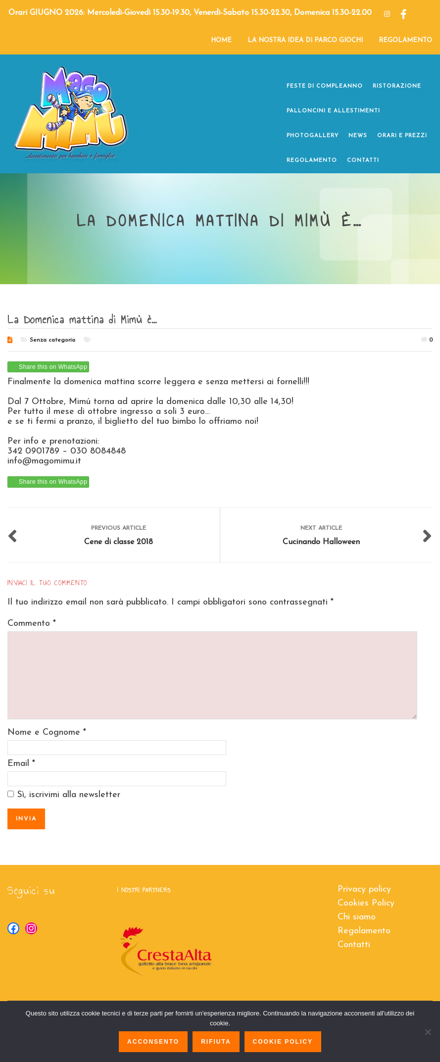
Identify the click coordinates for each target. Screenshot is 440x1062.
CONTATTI (363, 160)
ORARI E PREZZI (402, 136)
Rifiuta (216, 1041)
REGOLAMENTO (405, 40)
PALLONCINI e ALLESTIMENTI (333, 111)
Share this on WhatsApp (53, 366)
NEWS (357, 136)
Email (18, 763)
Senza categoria (52, 340)
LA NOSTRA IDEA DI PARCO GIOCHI (305, 40)
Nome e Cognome (43, 732)
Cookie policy (283, 1041)
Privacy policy (364, 889)
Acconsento (153, 1041)
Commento (31, 623)
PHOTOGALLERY (313, 136)
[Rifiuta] (428, 1032)
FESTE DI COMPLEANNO (325, 86)
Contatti (354, 945)
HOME (221, 40)
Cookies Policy (366, 903)
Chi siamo (357, 917)
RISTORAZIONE (397, 86)
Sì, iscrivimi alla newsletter (63, 795)
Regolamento (364, 931)
